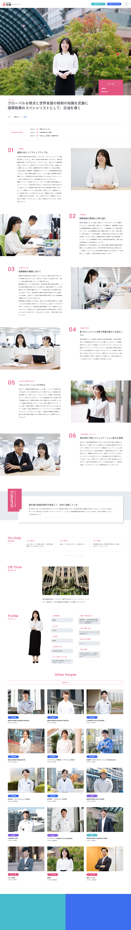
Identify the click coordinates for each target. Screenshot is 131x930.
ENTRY (98, 4)
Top (9, 116)
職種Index (17, 116)
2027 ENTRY (114, 4)
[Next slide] (81, 554)
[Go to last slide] (65, 554)
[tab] (67, 555)
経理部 (25, 116)
